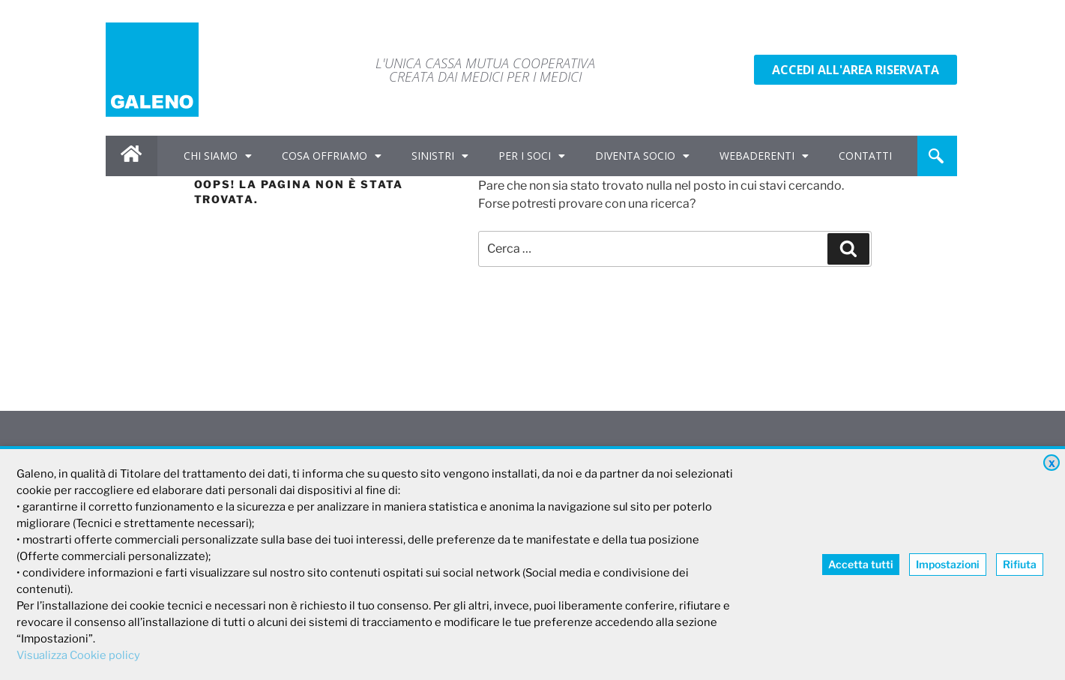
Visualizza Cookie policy (78, 655)
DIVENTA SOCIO (642, 156)
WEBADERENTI (764, 156)
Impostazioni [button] (948, 564)
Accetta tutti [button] (860, 564)
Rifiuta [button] (1020, 564)
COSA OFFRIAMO (331, 156)
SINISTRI (439, 156)
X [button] (1052, 463)
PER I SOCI (531, 156)
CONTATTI (865, 155)
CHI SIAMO (218, 156)
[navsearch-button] (936, 156)
